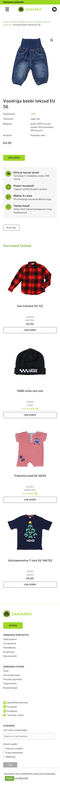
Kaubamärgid (10, 688)
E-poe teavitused (14, 752)
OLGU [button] (9, 778)
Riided (31, 22)
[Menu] (7, 9)
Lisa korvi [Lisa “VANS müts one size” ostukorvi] (30, 415)
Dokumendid (10, 656)
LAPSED (13, 22)
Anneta (13, 625)
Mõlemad (10, 757)
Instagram (10, 711)
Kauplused (8, 652)
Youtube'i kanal (13, 715)
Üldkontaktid (10, 639)
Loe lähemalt (21, 778)
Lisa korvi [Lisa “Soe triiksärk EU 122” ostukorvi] (30, 330)
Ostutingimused (11, 675)
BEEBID (22, 22)
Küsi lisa (11, 227)
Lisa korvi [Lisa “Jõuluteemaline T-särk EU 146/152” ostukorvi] (30, 584)
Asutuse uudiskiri (14, 748)
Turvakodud (9, 643)
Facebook (10, 706)
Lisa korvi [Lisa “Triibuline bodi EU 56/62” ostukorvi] (30, 500)
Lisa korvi (14, 157)
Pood (5, 22)
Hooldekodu (9, 647)
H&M (33, 114)
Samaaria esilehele (13, 2)
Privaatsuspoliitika (12, 679)
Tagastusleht (10, 683)
